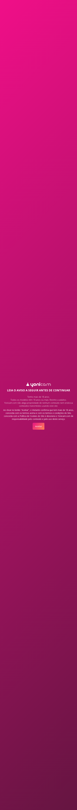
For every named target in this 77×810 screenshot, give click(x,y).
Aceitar (38, 426)
